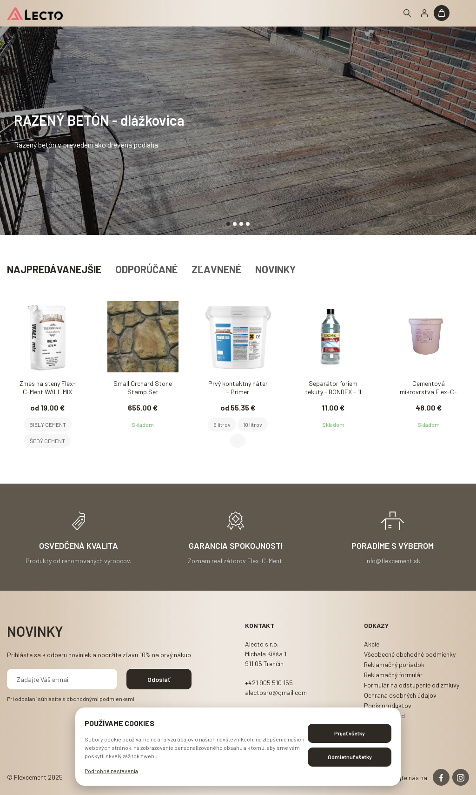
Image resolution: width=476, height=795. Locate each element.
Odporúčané (146, 269)
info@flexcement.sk (392, 560)
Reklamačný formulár (393, 675)
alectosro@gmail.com (276, 692)
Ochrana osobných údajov (400, 695)
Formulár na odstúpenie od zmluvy (411, 685)
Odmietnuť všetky (350, 757)
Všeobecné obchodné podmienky (410, 654)
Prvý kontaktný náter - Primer (238, 387)
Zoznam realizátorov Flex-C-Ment (235, 560)
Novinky (275, 269)
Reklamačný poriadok (394, 664)
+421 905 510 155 (269, 683)
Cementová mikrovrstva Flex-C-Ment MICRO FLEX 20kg (428, 388)
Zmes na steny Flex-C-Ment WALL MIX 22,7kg (48, 388)
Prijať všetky (349, 733)
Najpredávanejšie (54, 269)
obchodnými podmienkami (100, 698)
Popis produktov (387, 705)
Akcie (371, 644)
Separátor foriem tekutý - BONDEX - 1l (333, 387)
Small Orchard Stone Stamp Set (142, 387)
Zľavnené (216, 269)
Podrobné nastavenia (111, 771)
